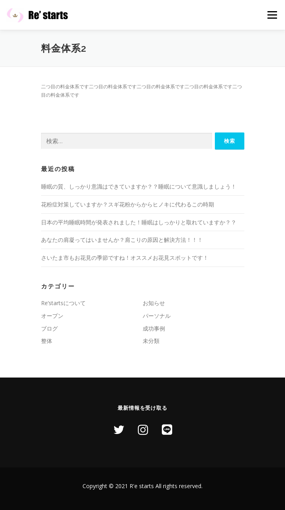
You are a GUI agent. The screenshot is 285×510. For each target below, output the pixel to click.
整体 (46, 341)
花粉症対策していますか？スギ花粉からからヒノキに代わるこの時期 (127, 204)
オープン (52, 315)
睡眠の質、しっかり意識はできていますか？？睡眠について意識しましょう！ (138, 186)
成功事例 (154, 328)
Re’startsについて (63, 303)
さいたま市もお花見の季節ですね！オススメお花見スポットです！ (124, 257)
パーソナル (157, 315)
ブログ (49, 328)
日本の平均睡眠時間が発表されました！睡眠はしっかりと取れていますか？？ (138, 222)
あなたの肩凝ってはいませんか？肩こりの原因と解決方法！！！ (122, 239)
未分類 (151, 341)
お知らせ (154, 303)
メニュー (272, 15)
